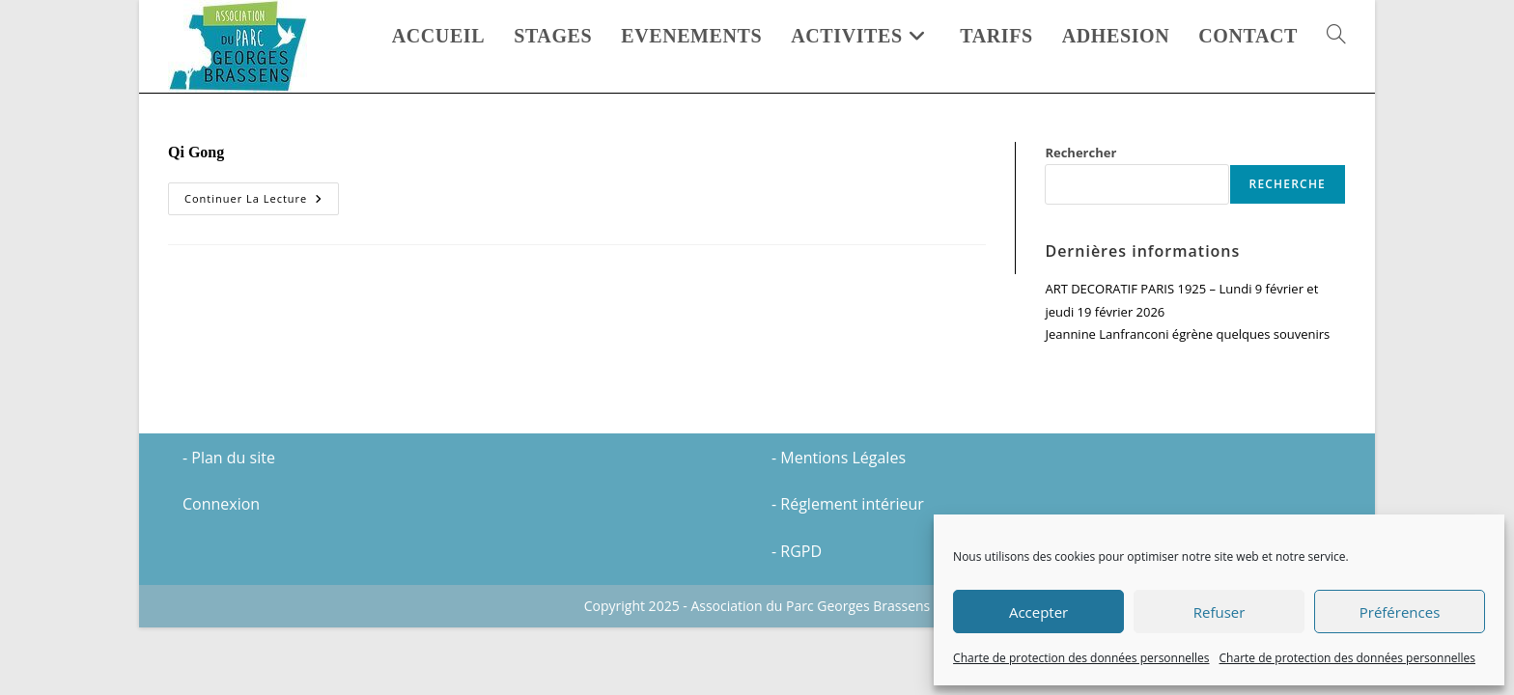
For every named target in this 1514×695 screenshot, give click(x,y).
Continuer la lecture (261, 202)
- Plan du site (228, 525)
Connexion (221, 571)
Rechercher (1080, 152)
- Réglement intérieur (847, 571)
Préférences (1400, 612)
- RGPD (796, 618)
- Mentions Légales (838, 525)
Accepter (1038, 612)
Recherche (1287, 184)
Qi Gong (196, 152)
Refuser (1219, 612)
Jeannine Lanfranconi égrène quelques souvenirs (1187, 334)
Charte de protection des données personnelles (1081, 658)
